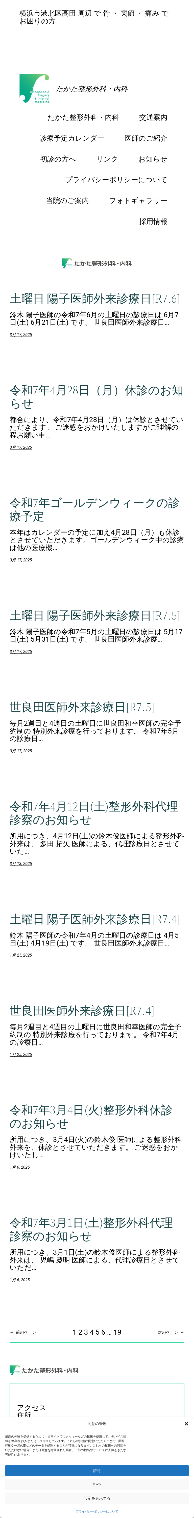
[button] (186, 1423)
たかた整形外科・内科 (91, 89)
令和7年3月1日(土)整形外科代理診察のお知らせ (91, 1229)
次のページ (171, 1332)
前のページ (23, 1332)
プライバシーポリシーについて (97, 1511)
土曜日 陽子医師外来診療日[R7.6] (95, 298)
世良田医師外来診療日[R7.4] (82, 1010)
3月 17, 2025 (21, 334)
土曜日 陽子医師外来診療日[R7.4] (95, 919)
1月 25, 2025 (21, 955)
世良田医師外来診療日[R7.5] (82, 707)
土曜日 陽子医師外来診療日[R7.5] (95, 615)
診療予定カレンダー (51, 35)
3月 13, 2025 (21, 863)
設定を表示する (97, 1498)
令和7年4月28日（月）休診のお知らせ (96, 396)
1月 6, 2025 (20, 1167)
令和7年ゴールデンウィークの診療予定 (95, 509)
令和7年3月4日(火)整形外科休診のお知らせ (91, 1116)
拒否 (97, 1484)
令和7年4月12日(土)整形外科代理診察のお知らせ (94, 813)
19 (117, 1332)
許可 (97, 1470)
